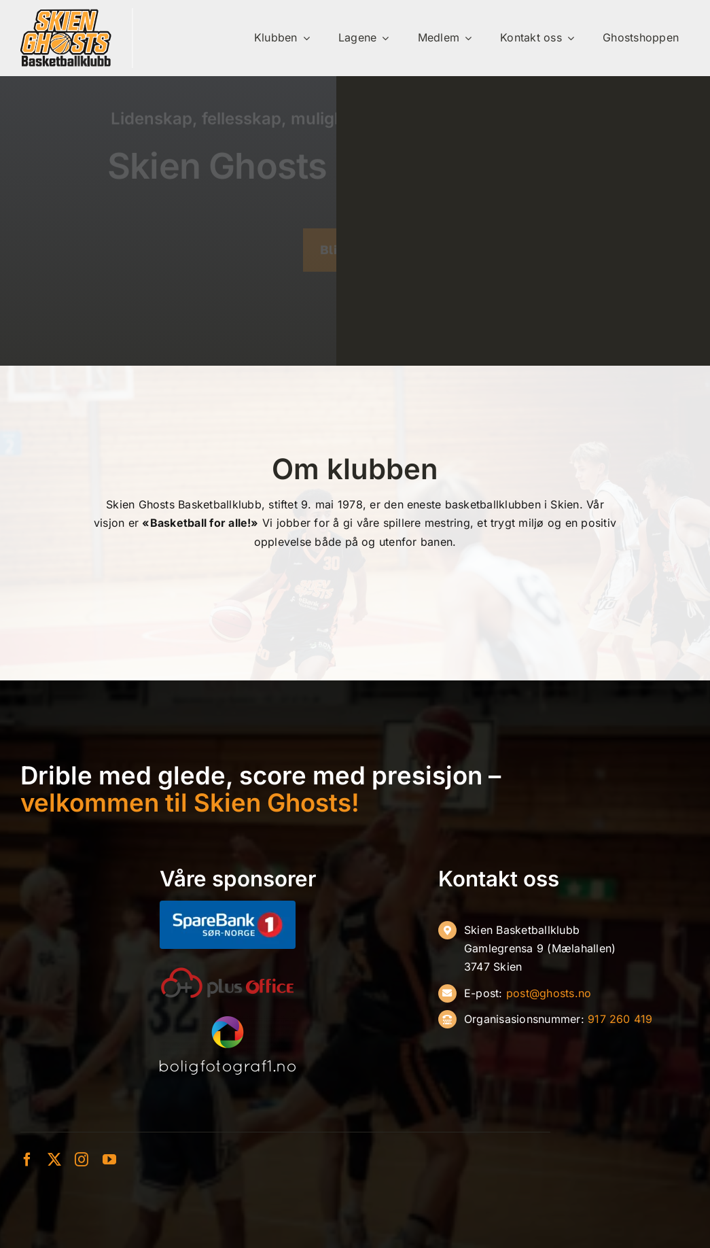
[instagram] (81, 1159)
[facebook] (27, 1159)
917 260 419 (620, 1019)
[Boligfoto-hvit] (228, 1021)
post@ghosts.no (548, 993)
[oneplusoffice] (228, 972)
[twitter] (54, 1159)
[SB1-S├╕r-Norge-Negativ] (228, 906)
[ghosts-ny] (65, 13)
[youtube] (109, 1159)
